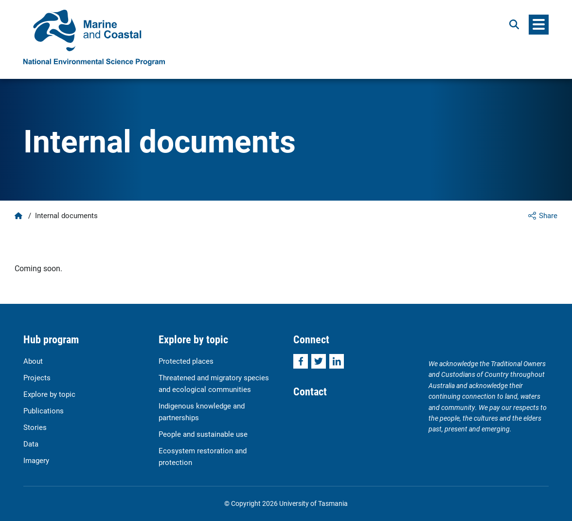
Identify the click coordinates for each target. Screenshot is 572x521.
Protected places (186, 361)
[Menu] (539, 25)
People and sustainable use (203, 434)
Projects (37, 377)
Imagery (36, 460)
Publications (43, 410)
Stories (35, 427)
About (33, 361)
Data (30, 443)
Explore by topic (49, 394)
